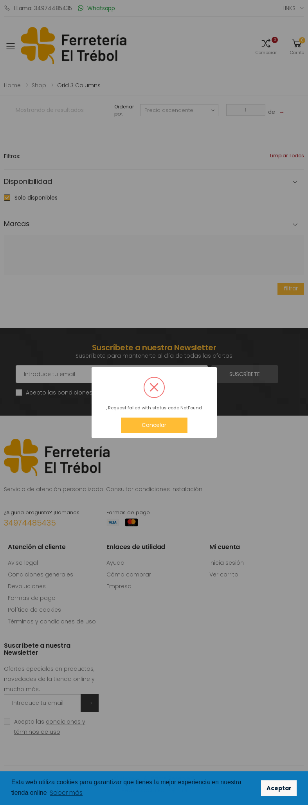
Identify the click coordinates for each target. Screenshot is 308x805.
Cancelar (154, 425)
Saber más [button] (66, 792)
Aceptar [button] (279, 788)
